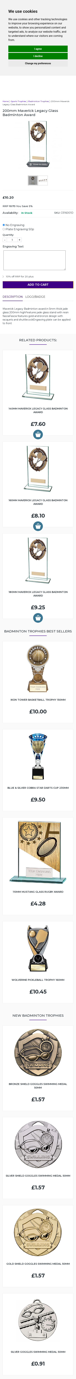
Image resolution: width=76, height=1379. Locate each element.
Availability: (10, 212)
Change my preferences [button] (38, 63)
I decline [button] (38, 56)
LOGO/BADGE (35, 296)
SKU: (57, 212)
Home (6, 101)
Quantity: (8, 234)
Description (13, 296)
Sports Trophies (18, 101)
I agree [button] (38, 48)
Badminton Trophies (38, 101)
